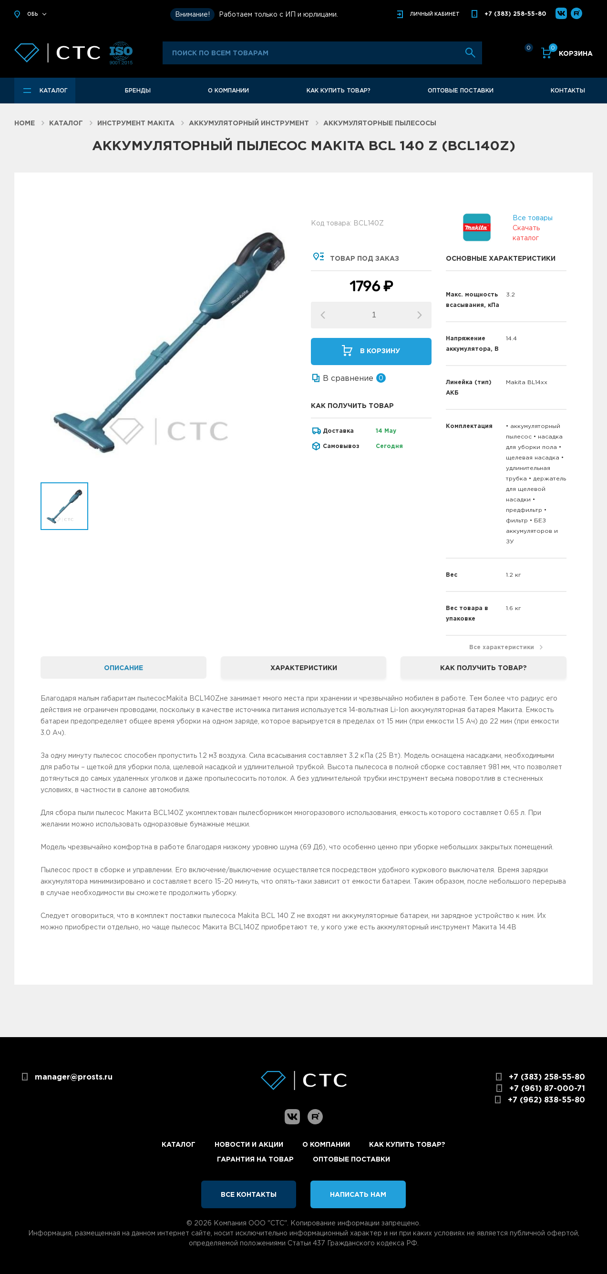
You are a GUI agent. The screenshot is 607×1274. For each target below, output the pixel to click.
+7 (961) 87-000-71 (547, 1088)
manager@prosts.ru (74, 1076)
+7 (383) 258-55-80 (515, 13)
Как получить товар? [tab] (483, 667)
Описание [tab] (123, 667)
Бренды (138, 90)
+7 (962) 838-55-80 (546, 1099)
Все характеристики (501, 647)
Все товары (533, 217)
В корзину (380, 350)
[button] (420, 315)
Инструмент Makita (136, 122)
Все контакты (249, 1194)
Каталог (54, 90)
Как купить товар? (338, 90)
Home (24, 122)
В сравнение (348, 378)
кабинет (435, 14)
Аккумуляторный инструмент (249, 122)
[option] (169, 340)
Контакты (568, 90)
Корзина (571, 52)
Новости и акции (249, 1144)
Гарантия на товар (255, 1158)
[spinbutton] (374, 315)
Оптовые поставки (461, 90)
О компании (228, 90)
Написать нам (358, 1194)
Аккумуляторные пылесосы (379, 122)
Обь (32, 14)
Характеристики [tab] (303, 667)
